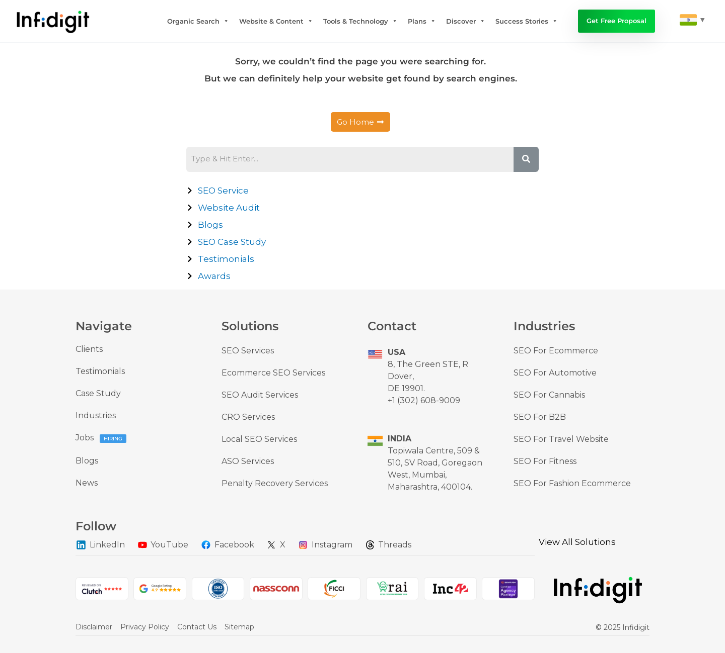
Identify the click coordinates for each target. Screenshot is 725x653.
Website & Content (276, 21)
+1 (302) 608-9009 (424, 400)
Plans (422, 21)
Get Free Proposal (616, 21)
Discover (465, 21)
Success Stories (526, 21)
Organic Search (198, 21)
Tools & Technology (360, 21)
